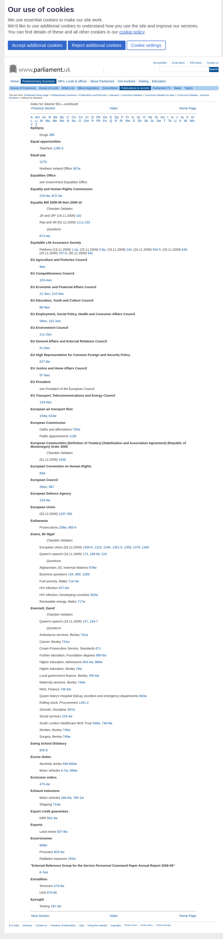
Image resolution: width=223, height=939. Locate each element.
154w (43, 416)
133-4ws (45, 402)
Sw (159, 121)
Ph (98, 121)
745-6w (65, 689)
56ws (43, 321)
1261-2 (84, 702)
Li (36, 121)
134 (70, 574)
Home (14, 81)
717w (81, 601)
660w (143, 696)
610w (52, 416)
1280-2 (58, 148)
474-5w (59, 886)
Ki (192, 117)
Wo (192, 121)
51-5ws (44, 348)
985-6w (101, 655)
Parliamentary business (38, 81)
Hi (156, 117)
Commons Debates (131, 95)
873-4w (44, 236)
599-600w (70, 764)
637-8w (62, 831)
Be (56, 117)
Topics (189, 88)
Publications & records (135, 88)
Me (55, 121)
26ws (43, 487)
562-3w (52, 818)
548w (96, 723)
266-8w (66, 798)
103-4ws (45, 280)
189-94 (95, 554)
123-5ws (58, 294)
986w (98, 662)
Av (44, 117)
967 (51, 487)
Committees (110, 88)
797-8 (63, 253)
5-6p (102, 249)
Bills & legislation (88, 88)
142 (78, 215)
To (169, 121)
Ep (117, 117)
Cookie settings (146, 45)
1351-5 (117, 547)
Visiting (143, 81)
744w (81, 682)
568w (73, 770)
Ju (182, 117)
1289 (85, 574)
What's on (68, 88)
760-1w (78, 798)
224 (104, 554)
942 (90, 253)
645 (184, 249)
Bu (62, 117)
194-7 (94, 621)
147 (85, 621)
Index (114, 108)
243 (129, 249)
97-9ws (44, 375)
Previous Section (43, 108)
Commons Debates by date (159, 95)
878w (93, 567)
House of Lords (48, 88)
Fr (127, 117)
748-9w (107, 723)
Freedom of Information (63, 925)
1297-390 (65, 514)
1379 (136, 547)
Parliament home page (36, 95)
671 (98, 648)
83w (42, 473)
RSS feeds (196, 62)
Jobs (81, 925)
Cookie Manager (163, 925)
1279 (43, 162)
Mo (62, 121)
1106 (72, 436)
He (150, 117)
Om (86, 121)
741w (84, 635)
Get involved (126, 81)
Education (159, 81)
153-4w (44, 500)
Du (105, 117)
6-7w (64, 770)
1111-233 (83, 222)
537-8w (64, 588)
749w (66, 730)
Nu (74, 121)
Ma (47, 121)
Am (37, 117)
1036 (62, 459)
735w (76, 429)
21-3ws (44, 294)
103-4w (67, 716)
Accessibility (160, 62)
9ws (42, 267)
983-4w (88, 662)
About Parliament (102, 81)
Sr (152, 121)
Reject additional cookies (96, 45)
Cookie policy (146, 925)
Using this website (97, 925)
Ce (74, 117)
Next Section (40, 916)
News (177, 88)
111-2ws (45, 334)
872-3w (57, 196)
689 (78, 574)
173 (85, 554)
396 (51, 135)
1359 (127, 547)
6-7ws (43, 872)
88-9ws (44, 307)
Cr (87, 117)
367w (76, 168)
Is (172, 117)
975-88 (52, 892)
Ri (121, 121)
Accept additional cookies (37, 45)
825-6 (43, 750)
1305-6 (88, 547)
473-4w (44, 784)
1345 (106, 547)
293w (72, 858)
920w (94, 595)
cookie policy (132, 31)
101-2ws (55, 321)
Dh (98, 117)
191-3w (56, 906)
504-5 (157, 249)
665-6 (72, 527)
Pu (105, 121)
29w (79, 668)
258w (62, 527)
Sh (140, 121)
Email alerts (178, 62)
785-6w (94, 675)
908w (43, 845)
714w (56, 804)
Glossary (27, 925)
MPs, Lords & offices (72, 81)
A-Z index (14, 925)
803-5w (59, 852)
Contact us (213, 62)
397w (71, 709)
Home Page (187, 108)
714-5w (73, 581)
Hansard (114, 95)
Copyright (115, 925)
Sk (146, 121)
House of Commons (23, 88)
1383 (145, 547)
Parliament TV (162, 88)
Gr (138, 117)
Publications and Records (93, 95)
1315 (97, 547)
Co (80, 117)
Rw (128, 121)
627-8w (44, 361)
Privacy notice (130, 925)
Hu (163, 117)
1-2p (75, 249)
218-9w (44, 196)
